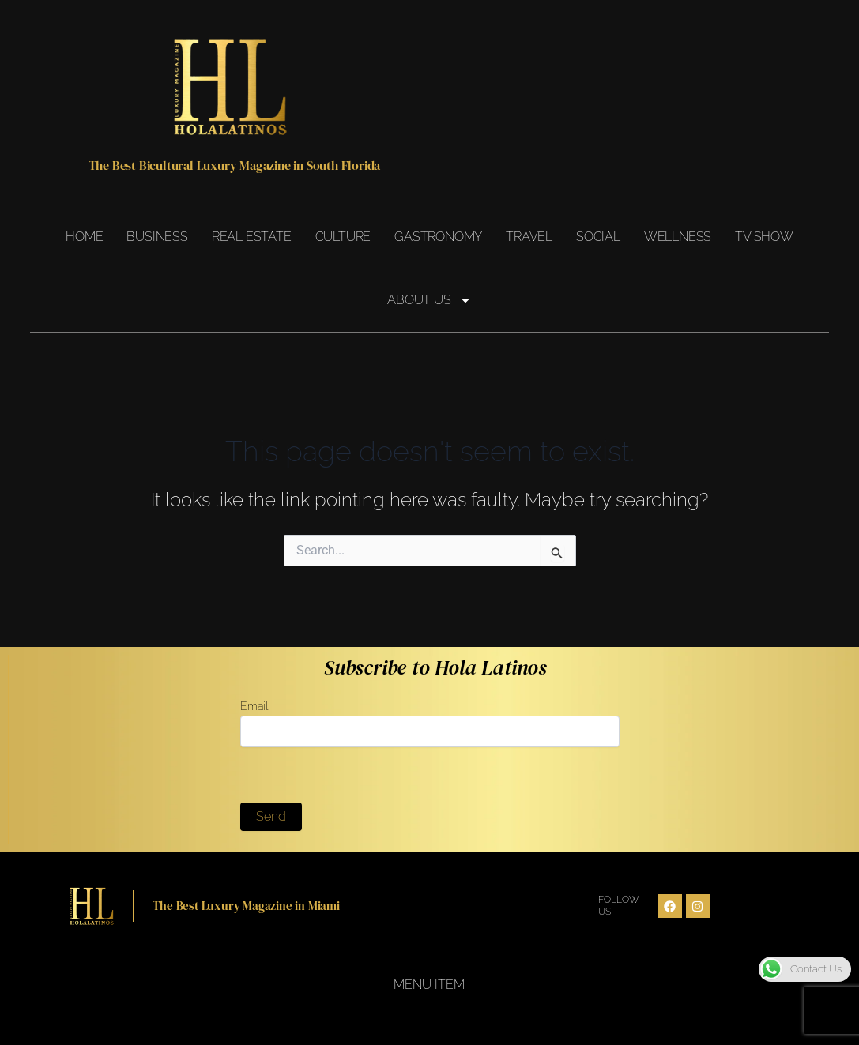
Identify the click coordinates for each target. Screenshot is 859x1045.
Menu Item (429, 984)
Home (84, 236)
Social (598, 236)
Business (156, 236)
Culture (343, 236)
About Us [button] (429, 300)
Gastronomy (438, 236)
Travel (529, 236)
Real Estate (252, 236)
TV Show (764, 236)
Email (430, 723)
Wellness (677, 236)
